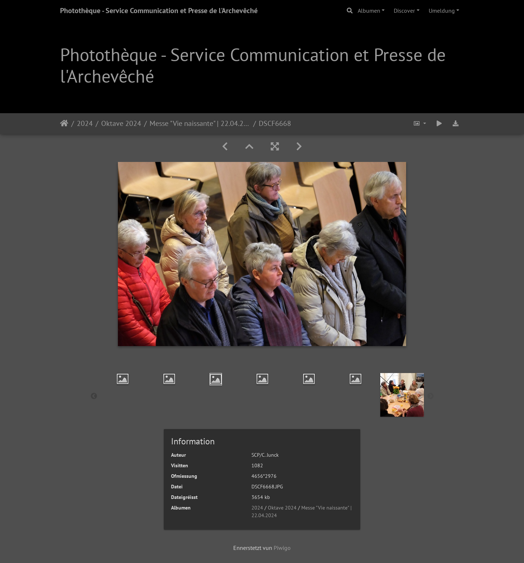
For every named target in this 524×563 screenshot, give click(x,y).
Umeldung (442, 10)
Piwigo (282, 547)
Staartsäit (64, 123)
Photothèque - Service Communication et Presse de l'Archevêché (159, 10)
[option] (122, 379)
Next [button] (430, 396)
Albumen (369, 10)
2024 (85, 123)
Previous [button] (94, 396)
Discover (404, 10)
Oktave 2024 (121, 123)
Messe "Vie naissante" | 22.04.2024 (200, 123)
